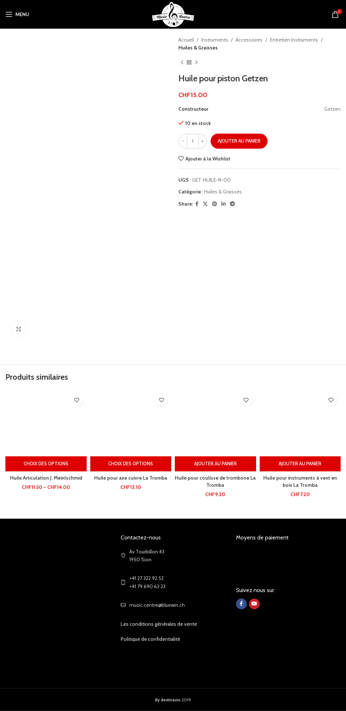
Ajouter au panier (239, 141)
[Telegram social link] (232, 204)
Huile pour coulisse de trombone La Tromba (215, 481)
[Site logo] (173, 13)
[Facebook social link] (197, 204)
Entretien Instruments (294, 40)
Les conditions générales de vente (159, 624)
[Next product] (196, 62)
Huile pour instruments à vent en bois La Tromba (300, 481)
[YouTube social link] (254, 604)
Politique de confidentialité (150, 639)
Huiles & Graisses (198, 47)
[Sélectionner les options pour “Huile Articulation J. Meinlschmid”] (46, 463)
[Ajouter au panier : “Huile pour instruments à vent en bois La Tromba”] (300, 463)
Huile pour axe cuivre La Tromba (130, 478)
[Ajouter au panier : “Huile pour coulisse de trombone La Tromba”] (215, 463)
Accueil (186, 40)
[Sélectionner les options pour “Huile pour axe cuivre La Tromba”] (131, 463)
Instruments (214, 40)
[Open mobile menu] (17, 14)
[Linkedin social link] (223, 204)
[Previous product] (182, 62)
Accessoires (249, 40)
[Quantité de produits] (192, 141)
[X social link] (205, 204)
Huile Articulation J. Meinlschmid (46, 478)
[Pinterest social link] (214, 204)
